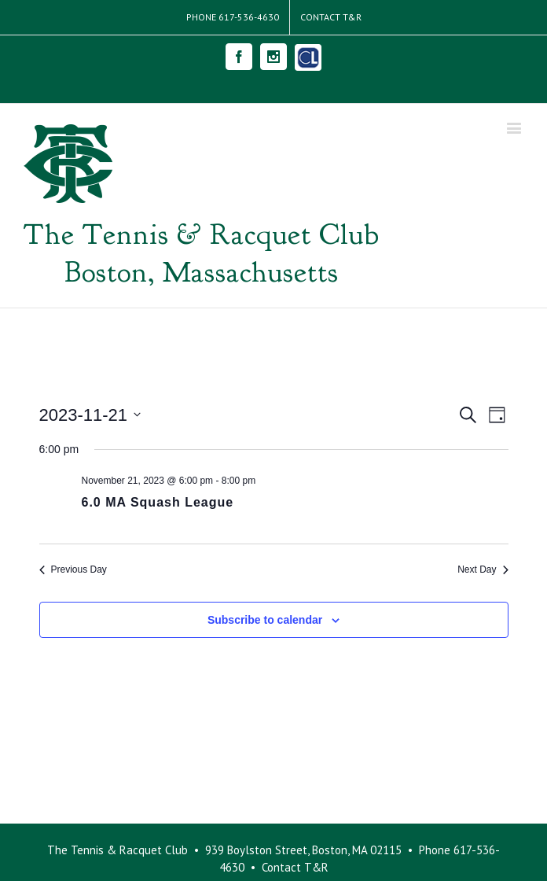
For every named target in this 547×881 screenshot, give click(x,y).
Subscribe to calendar (264, 620)
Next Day (482, 569)
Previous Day (73, 569)
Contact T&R (295, 867)
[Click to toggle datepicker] (90, 415)
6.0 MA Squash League (158, 502)
